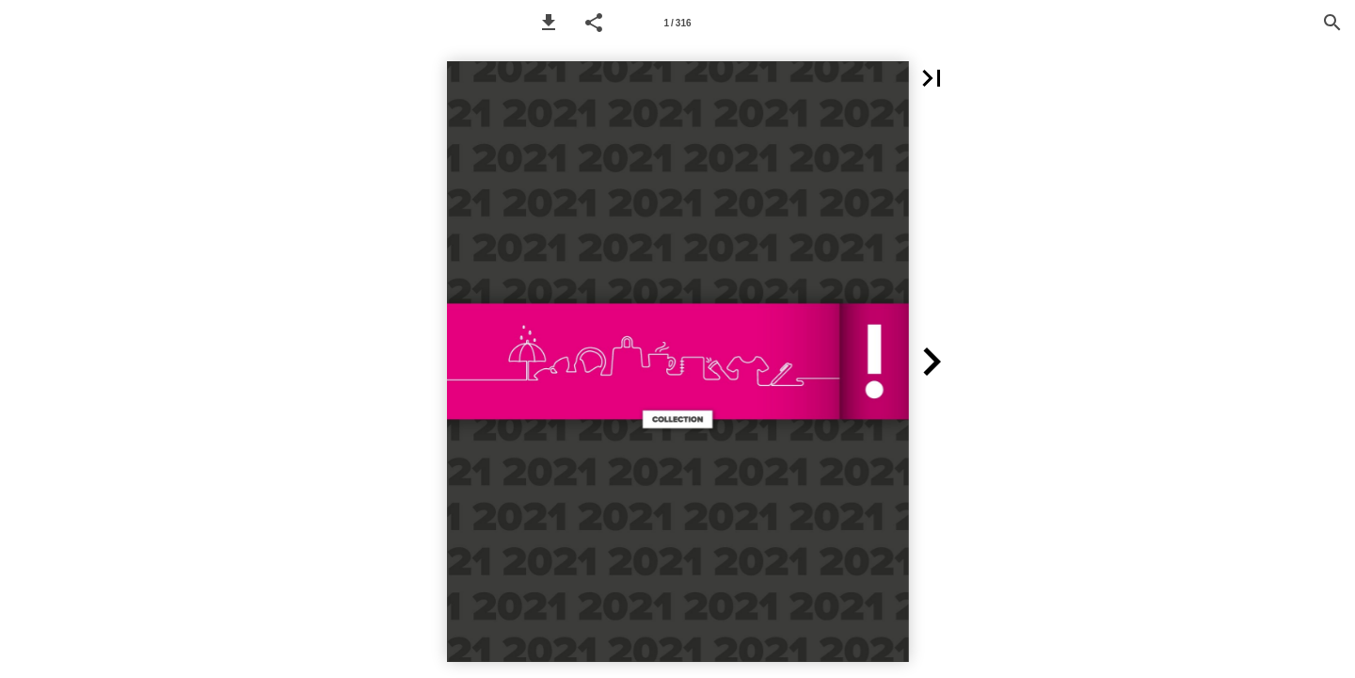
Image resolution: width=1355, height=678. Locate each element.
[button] (548, 22)
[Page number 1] (677, 22)
